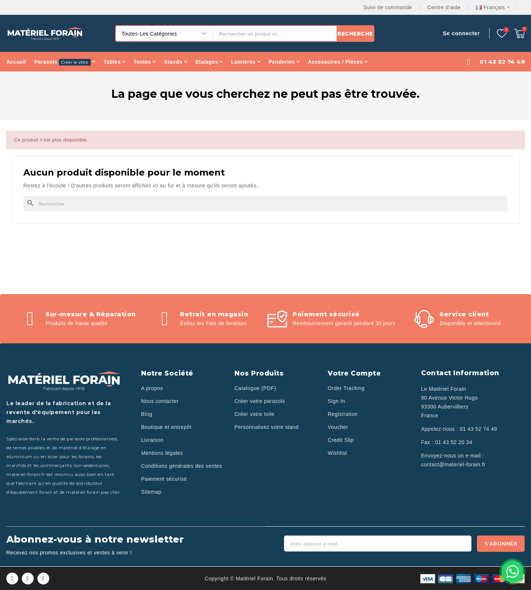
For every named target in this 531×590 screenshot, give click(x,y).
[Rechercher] (265, 203)
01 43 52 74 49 (478, 429)
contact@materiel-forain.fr (453, 464)
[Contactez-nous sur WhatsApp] (512, 571)
